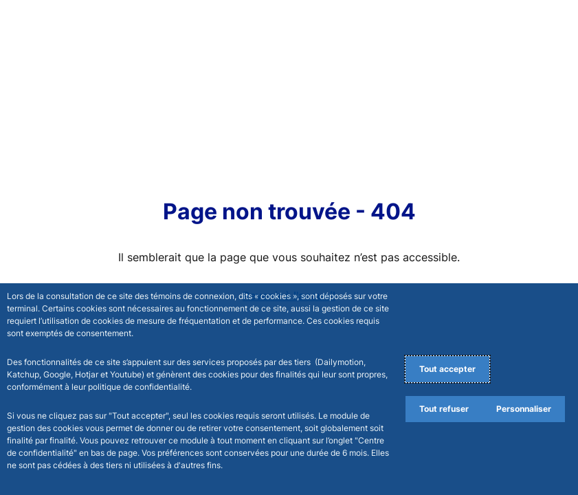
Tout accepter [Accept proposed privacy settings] (447, 369)
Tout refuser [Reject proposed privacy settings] (444, 409)
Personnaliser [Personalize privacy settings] (523, 409)
